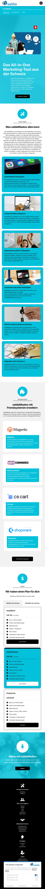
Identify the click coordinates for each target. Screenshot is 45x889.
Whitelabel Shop (23, 826)
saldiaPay (22, 793)
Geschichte (22, 812)
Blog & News (22, 813)
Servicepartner (22, 829)
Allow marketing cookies (12, 879)
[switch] (36, 875)
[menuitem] (6, 12)
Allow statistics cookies (12, 877)
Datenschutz (22, 846)
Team (22, 809)
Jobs (22, 810)
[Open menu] (41, 3)
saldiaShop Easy (23, 859)
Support (23, 806)
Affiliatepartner (22, 831)
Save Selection (22, 886)
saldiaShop (22, 792)
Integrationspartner (22, 827)
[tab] (12, 603)
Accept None (10, 886)
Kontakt (22, 807)
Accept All (35, 886)
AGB (22, 845)
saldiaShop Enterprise (22, 860)
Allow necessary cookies (13, 875)
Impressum (22, 843)
